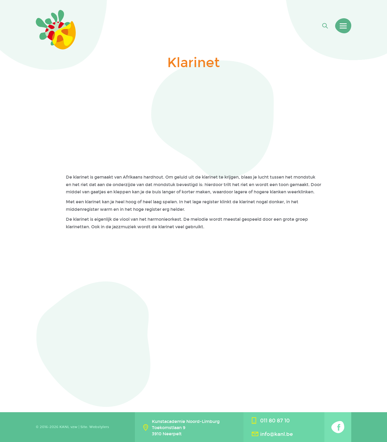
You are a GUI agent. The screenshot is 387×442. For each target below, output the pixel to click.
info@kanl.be (276, 434)
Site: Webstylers (94, 427)
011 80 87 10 (275, 420)
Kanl (56, 29)
